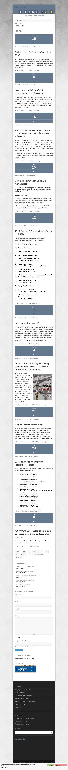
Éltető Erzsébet (23, 125)
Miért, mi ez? (3, 767)
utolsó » (18, 557)
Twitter (29, 12)
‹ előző (24, 552)
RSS (36, 12)
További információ (21, 70)
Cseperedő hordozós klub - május (24, 571)
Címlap (20, 12)
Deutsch (45, 12)
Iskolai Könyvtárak (20, 704)
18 (38, 552)
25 (33, 554)
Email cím (18, 602)
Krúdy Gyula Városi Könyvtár (34, 15)
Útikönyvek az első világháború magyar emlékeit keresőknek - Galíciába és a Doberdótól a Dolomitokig (33, 366)
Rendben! (50, 765)
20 (47, 552)
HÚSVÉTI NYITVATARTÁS (23, 584)
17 (34, 552)
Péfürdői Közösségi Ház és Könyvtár (25, 701)
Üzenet (17, 616)
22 (21, 554)
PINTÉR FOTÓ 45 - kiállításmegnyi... (25, 566)
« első (17, 552)
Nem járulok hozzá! (61, 765)
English (42, 12)
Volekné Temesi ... (24, 358)
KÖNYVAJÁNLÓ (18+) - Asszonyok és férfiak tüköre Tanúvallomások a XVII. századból (33, 133)
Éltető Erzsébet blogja (34, 161)
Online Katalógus (19, 692)
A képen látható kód (21, 641)
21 (16, 554)
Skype (32, 12)
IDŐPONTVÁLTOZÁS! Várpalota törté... (26, 575)
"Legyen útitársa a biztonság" (29, 424)
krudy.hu (22, 7)
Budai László (22, 46)
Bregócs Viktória (23, 225)
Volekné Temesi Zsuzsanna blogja (37, 405)
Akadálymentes (51, 12)
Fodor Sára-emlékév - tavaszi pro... (25, 580)
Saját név (18, 595)
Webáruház (18, 707)
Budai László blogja (33, 70)
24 (29, 554)
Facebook (25, 12)
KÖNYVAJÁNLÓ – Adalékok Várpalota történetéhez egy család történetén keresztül (33, 533)
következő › (40, 554)
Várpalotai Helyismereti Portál (23, 698)
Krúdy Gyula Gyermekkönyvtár (23, 695)
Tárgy (17, 609)
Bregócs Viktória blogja (34, 303)
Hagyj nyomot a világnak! (27, 323)
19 (42, 552)
